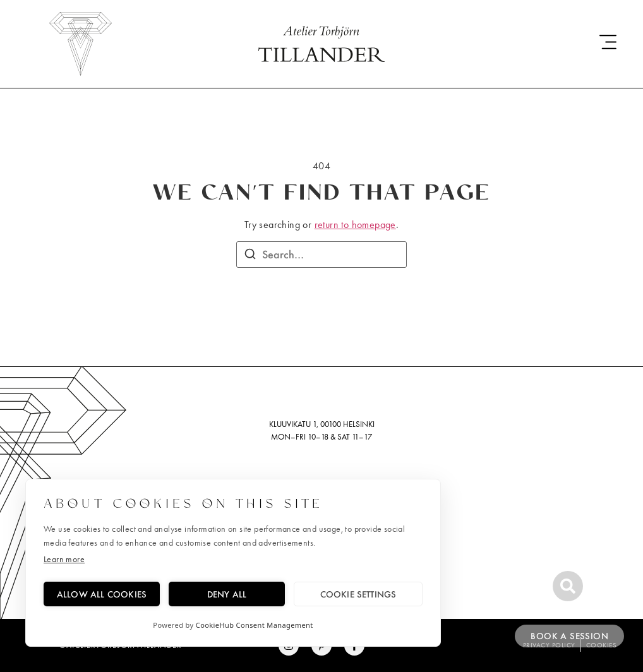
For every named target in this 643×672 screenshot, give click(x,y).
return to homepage (355, 225)
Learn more (64, 559)
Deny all (227, 594)
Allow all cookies (102, 594)
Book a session (569, 636)
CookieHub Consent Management (254, 625)
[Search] (250, 256)
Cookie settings (358, 594)
